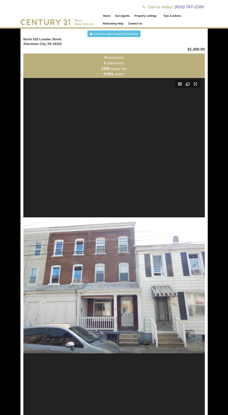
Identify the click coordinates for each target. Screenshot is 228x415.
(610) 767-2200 (189, 6)
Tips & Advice (172, 15)
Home (106, 15)
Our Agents (122, 15)
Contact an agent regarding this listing (114, 33)
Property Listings (145, 15)
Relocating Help (113, 23)
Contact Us (135, 23)
